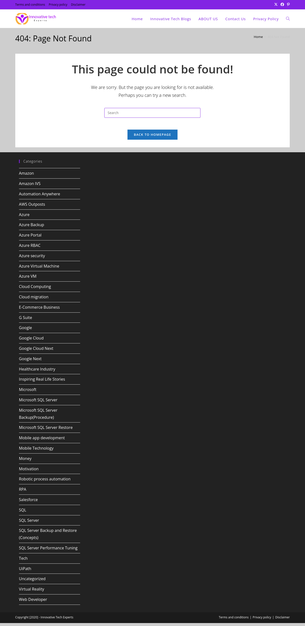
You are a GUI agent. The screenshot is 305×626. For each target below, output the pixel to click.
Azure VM (27, 279)
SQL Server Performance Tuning (48, 551)
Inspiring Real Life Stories (42, 382)
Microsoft (27, 392)
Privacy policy (58, 4)
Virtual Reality (31, 592)
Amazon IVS (30, 186)
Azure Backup (31, 228)
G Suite (25, 320)
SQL (22, 513)
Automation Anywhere (39, 197)
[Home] (258, 36)
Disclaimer (78, 4)
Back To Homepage (152, 137)
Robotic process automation (45, 482)
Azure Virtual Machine (39, 269)
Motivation (29, 471)
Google (25, 331)
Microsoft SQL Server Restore (46, 430)
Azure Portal (30, 238)
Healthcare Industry (37, 372)
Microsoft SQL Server (38, 403)
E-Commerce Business (39, 310)
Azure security (32, 258)
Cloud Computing (35, 289)
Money (25, 461)
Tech (23, 561)
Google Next (30, 361)
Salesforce (28, 502)
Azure (24, 217)
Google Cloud (31, 341)
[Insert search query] (152, 113)
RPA (22, 492)
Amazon (26, 176)
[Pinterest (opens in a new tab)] (288, 4)
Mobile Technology (36, 451)
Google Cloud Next (36, 351)
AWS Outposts (32, 207)
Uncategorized (32, 581)
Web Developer (33, 602)
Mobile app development (42, 440)
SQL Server (29, 523)
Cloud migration (34, 300)
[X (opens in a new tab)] (276, 4)
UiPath (25, 571)
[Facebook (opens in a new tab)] (282, 4)
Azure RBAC (30, 248)
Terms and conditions (30, 4)
